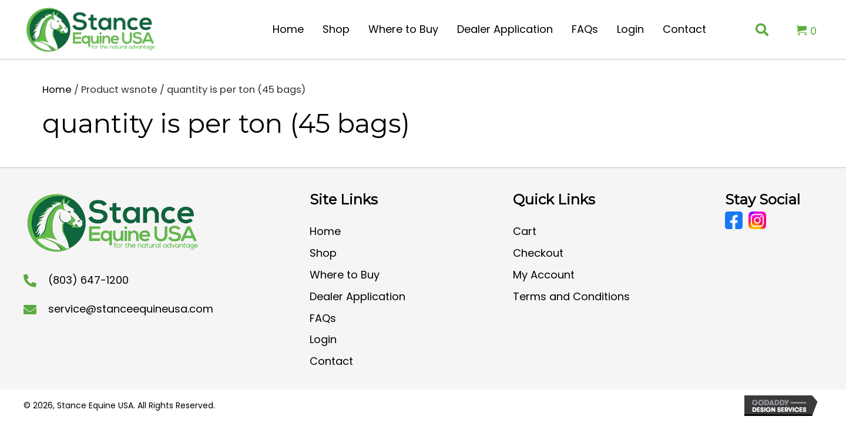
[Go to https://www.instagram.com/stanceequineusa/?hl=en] (757, 220)
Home (57, 89)
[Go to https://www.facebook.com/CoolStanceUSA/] (734, 220)
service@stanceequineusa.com (130, 308)
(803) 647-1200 (88, 280)
